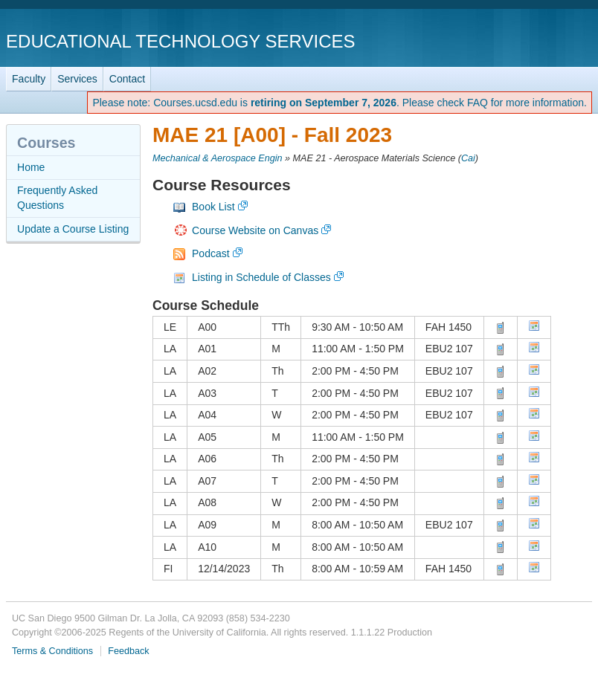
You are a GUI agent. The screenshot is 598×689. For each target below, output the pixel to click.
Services (77, 79)
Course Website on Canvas (255, 230)
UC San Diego (507, 40)
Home (31, 167)
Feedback (128, 651)
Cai (468, 158)
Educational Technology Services (180, 41)
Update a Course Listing (73, 229)
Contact (127, 79)
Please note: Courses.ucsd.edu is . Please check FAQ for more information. (339, 103)
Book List (213, 207)
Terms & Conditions (52, 651)
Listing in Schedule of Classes (261, 277)
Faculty (28, 79)
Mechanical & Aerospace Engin (217, 158)
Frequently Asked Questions (57, 197)
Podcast (211, 253)
